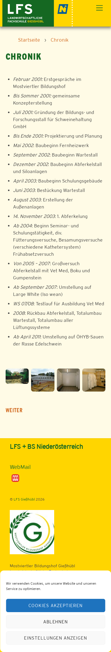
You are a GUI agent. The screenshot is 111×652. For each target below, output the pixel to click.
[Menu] (99, 8)
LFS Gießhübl (24, 499)
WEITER (14, 410)
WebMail (20, 467)
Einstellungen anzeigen (55, 637)
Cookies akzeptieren (55, 605)
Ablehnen (55, 621)
